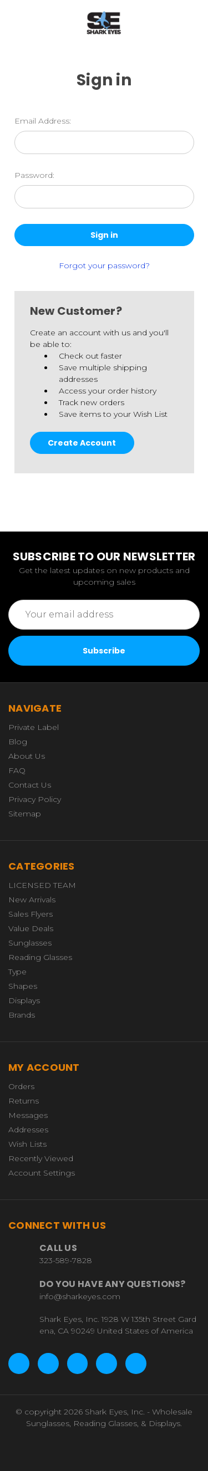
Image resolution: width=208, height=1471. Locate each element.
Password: (34, 175)
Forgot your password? (104, 265)
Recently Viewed (40, 1158)
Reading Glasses (40, 957)
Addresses (28, 1130)
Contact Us (29, 785)
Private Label (33, 727)
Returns (23, 1101)
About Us (26, 756)
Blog (17, 742)
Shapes (22, 986)
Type (17, 972)
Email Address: (42, 121)
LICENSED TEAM (42, 885)
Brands (21, 1015)
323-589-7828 (65, 1260)
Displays (24, 1000)
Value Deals (30, 928)
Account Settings (41, 1173)
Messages (28, 1115)
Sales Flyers (30, 914)
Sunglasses (30, 943)
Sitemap (24, 814)
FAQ (17, 770)
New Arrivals (31, 900)
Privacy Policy (34, 799)
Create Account (82, 442)
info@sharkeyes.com (79, 1296)
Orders (21, 1086)
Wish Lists (27, 1144)
